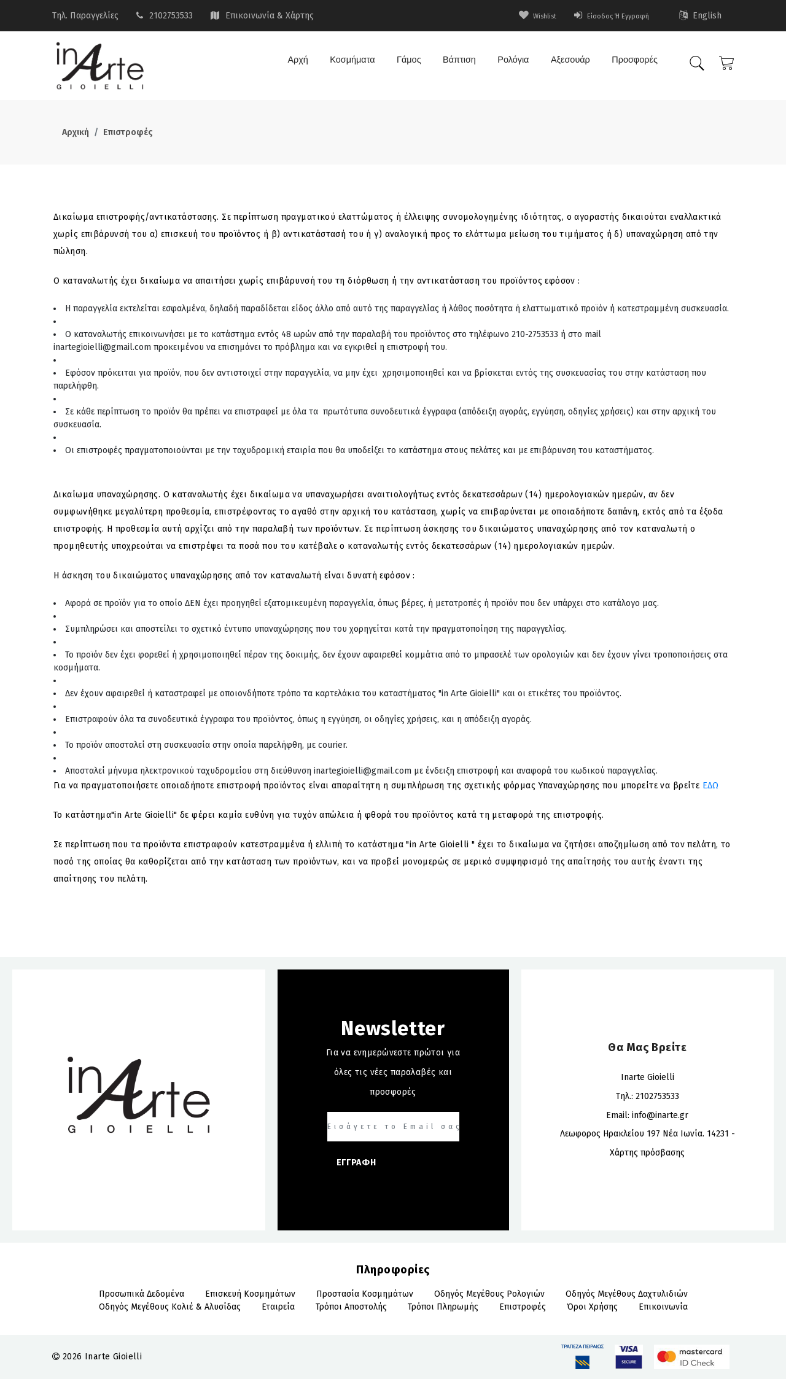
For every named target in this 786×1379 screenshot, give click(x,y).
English (701, 15)
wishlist (518, 15)
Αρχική (75, 132)
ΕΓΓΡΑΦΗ (356, 1162)
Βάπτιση (456, 64)
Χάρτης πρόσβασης (647, 1153)
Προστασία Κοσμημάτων (364, 1294)
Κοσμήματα (348, 64)
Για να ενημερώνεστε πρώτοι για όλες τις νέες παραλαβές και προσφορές (393, 1072)
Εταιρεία (278, 1307)
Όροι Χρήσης (592, 1307)
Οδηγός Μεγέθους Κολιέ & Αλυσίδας (170, 1307)
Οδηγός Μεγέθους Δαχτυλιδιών (627, 1294)
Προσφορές (632, 64)
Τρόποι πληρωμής (443, 1307)
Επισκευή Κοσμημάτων (250, 1294)
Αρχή (293, 64)
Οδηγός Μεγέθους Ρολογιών (489, 1294)
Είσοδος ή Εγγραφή (604, 15)
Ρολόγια (511, 64)
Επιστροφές (128, 132)
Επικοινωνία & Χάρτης (269, 15)
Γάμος (405, 64)
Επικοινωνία (663, 1307)
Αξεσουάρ (568, 64)
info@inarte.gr (660, 1115)
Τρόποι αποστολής (351, 1307)
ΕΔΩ (710, 785)
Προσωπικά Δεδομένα (141, 1294)
